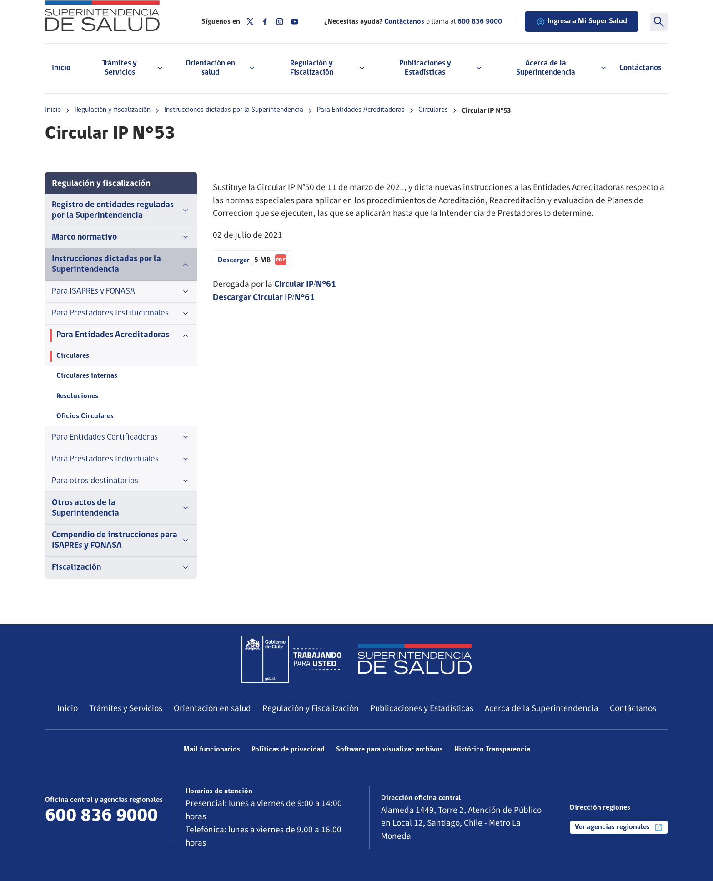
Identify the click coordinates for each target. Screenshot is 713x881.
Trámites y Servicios (125, 708)
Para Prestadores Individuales (121, 459)
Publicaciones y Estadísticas (421, 708)
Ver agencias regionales (619, 827)
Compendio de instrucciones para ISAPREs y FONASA (121, 540)
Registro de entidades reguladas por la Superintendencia (121, 210)
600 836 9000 (479, 21)
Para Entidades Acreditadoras (361, 110)
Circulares (433, 110)
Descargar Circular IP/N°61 (264, 298)
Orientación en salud (212, 708)
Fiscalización (121, 567)
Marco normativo (121, 237)
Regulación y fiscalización (113, 110)
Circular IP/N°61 (305, 284)
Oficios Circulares (85, 416)
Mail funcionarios (211, 749)
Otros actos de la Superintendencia (121, 508)
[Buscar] (659, 22)
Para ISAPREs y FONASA (121, 291)
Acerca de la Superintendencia (541, 708)
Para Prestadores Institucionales (121, 313)
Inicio (61, 68)
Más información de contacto (100, 833)
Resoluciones (77, 396)
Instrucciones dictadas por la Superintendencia (233, 110)
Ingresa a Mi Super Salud (581, 21)
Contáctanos (640, 68)
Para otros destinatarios (121, 481)
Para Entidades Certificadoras (121, 437)
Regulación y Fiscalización (310, 708)
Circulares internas (86, 376)
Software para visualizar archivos (389, 749)
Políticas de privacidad (288, 749)
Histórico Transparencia (492, 749)
